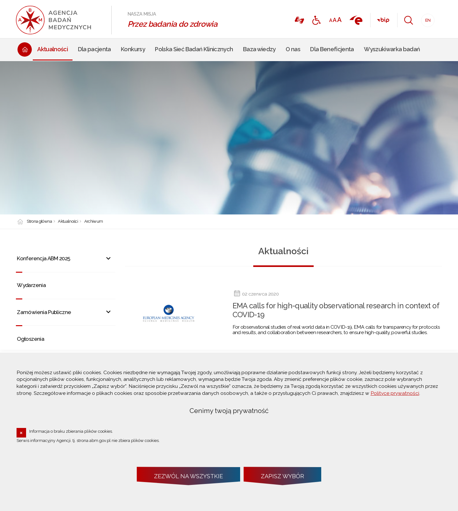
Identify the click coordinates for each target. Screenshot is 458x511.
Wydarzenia (31, 285)
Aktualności (68, 222)
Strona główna (39, 222)
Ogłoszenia (30, 339)
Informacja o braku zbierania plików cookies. (71, 431)
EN (425, 18)
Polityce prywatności (395, 393)
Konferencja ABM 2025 (43, 258)
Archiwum (93, 222)
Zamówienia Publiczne (44, 312)
